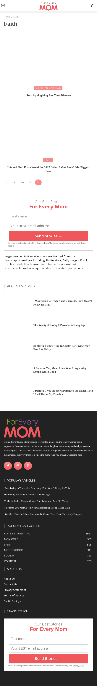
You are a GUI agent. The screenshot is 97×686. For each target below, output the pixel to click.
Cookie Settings (12, 601)
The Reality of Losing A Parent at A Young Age (59, 325)
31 (30, 182)
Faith (48, 159)
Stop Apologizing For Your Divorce (48, 95)
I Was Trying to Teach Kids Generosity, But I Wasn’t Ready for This (37, 488)
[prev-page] (7, 183)
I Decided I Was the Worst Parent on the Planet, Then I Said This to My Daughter (43, 514)
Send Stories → (48, 236)
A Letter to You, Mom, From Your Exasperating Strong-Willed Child (37, 507)
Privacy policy (78, 666)
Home (7, 17)
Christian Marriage (48, 87)
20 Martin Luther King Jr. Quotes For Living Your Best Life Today (36, 501)
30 (22, 182)
